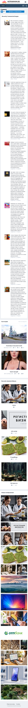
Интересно (14, 483)
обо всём (14, 431)
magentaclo (13, 168)
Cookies (18, 704)
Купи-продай (14, 371)
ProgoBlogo (14, 457)
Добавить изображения (15, 11)
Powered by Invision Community (14, 705)
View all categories (22, 321)
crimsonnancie (14, 48)
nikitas (12, 78)
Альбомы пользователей (14, 345)
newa (14, 405)
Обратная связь (11, 704)
